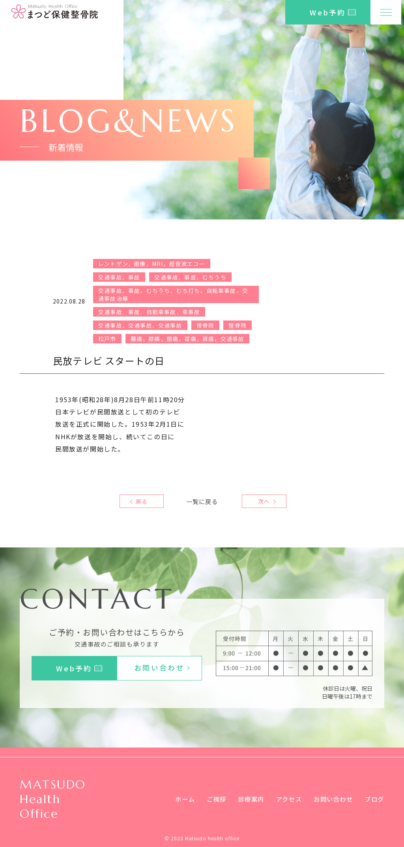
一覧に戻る (202, 501)
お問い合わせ (331, 799)
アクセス (284, 799)
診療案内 (245, 799)
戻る (142, 501)
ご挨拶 (208, 799)
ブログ (373, 799)
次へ (262, 501)
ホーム (176, 799)
